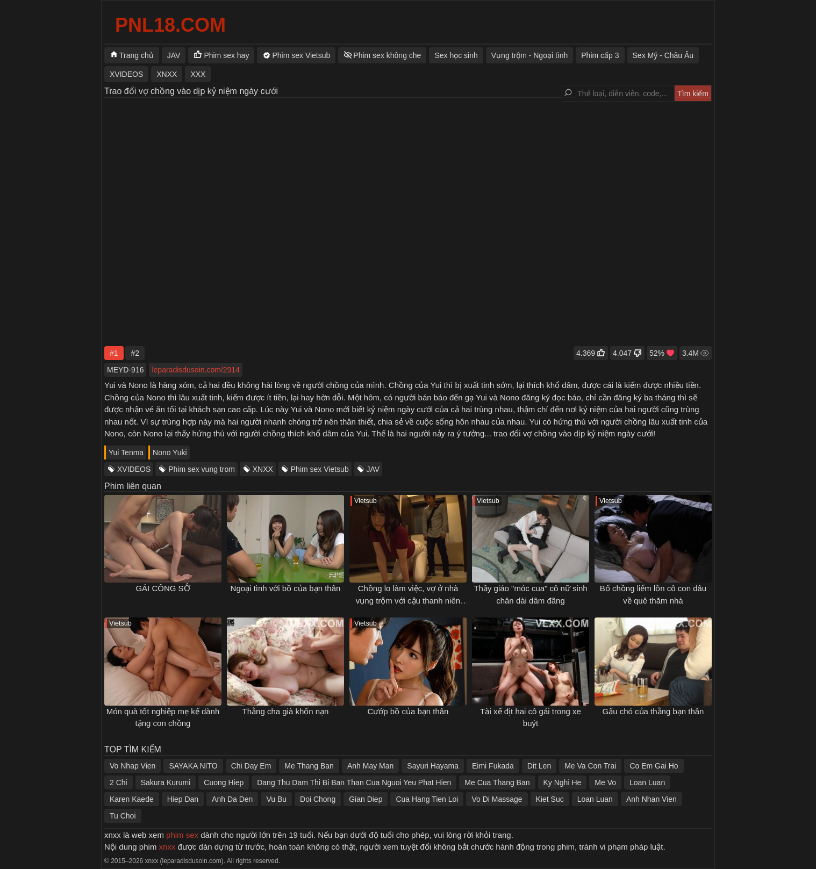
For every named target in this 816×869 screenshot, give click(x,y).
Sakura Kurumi (166, 782)
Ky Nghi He (562, 782)
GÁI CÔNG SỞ (162, 588)
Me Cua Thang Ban (496, 782)
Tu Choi (123, 815)
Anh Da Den (232, 799)
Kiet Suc (550, 799)
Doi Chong (317, 799)
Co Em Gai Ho (653, 766)
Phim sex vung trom (201, 469)
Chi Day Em (251, 766)
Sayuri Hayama (433, 766)
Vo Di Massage (496, 799)
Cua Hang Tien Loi (427, 799)
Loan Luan (647, 782)
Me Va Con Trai (590, 766)
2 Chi (118, 782)
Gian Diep (365, 799)
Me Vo (605, 782)
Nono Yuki (170, 452)
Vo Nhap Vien (132, 766)
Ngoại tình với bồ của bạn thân (286, 588)
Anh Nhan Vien (651, 799)
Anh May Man (370, 766)
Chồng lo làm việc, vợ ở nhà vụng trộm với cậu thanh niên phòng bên (408, 600)
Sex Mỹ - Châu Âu (663, 55)
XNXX (263, 469)
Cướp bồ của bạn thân (408, 711)
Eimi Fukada (493, 766)
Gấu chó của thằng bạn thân (653, 711)
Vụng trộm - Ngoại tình (529, 55)
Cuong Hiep (224, 782)
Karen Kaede (132, 799)
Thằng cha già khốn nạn (285, 711)
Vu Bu (276, 799)
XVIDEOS (134, 469)
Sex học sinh (455, 55)
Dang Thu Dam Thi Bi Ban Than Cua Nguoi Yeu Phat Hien (354, 782)
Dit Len (539, 766)
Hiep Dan (182, 799)
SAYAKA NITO (193, 766)
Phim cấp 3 (600, 55)
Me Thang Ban (309, 766)
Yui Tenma (126, 452)
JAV (373, 469)
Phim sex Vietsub (320, 469)
